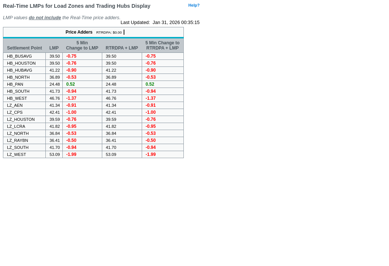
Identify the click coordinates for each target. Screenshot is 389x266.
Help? (194, 5)
